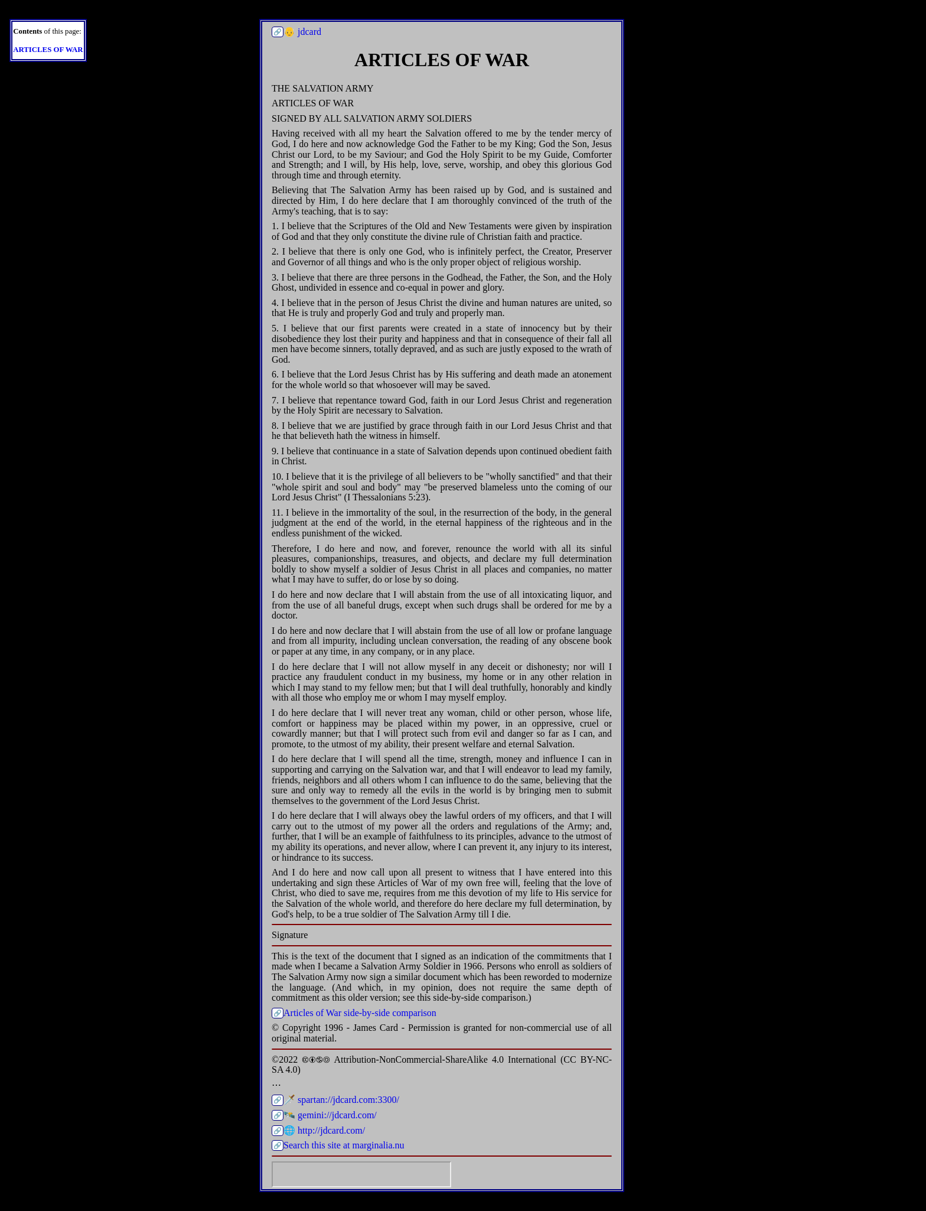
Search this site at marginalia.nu (344, 1145)
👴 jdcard (302, 32)
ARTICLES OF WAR (48, 50)
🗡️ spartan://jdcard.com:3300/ (341, 1100)
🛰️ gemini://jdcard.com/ (330, 1115)
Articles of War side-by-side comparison (359, 1013)
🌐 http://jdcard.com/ (324, 1130)
